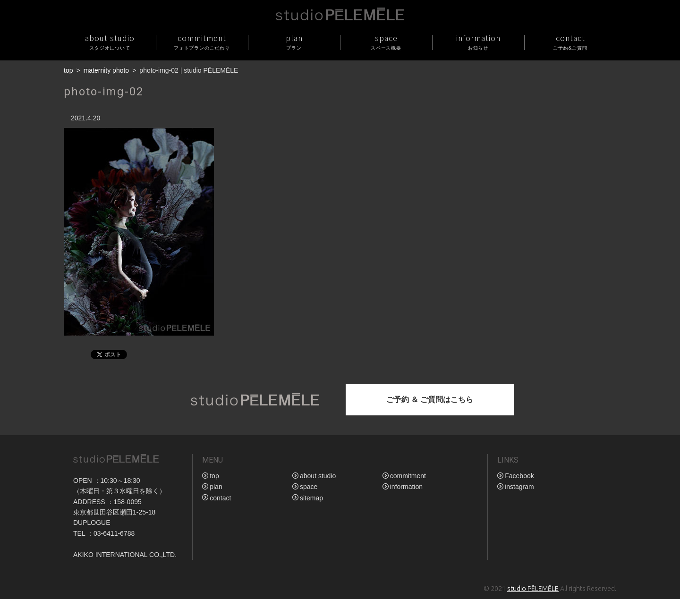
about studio (110, 42)
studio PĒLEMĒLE (533, 588)
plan (294, 42)
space (386, 42)
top (68, 70)
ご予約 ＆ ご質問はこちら (430, 400)
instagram (519, 486)
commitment (202, 42)
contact (570, 42)
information (478, 42)
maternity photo (106, 70)
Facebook (519, 476)
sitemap (311, 498)
